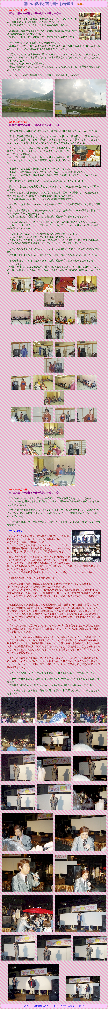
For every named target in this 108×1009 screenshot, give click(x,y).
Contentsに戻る (41, 1005)
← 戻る (25, 1005)
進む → (83, 1005)
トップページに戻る (63, 1005)
